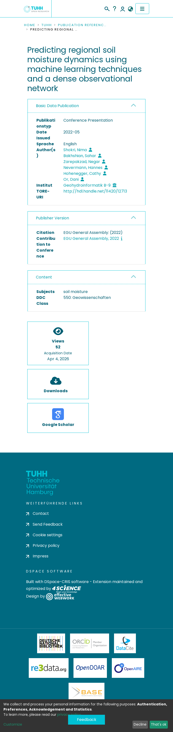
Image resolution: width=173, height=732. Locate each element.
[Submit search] (107, 8)
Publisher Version (52, 218)
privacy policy (69, 714)
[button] (130, 9)
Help (114, 8)
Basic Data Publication (57, 106)
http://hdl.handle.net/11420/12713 (95, 191)
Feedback (86, 719)
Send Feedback (44, 524)
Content (44, 277)
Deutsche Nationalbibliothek (51, 643)
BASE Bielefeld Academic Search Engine (86, 692)
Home (29, 25)
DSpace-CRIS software (66, 582)
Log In (122, 8)
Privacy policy (42, 545)
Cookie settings (44, 535)
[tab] (86, 106)
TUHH (47, 25)
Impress (37, 556)
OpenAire (128, 668)
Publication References (82, 25)
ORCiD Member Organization (89, 643)
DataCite (124, 643)
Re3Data (48, 668)
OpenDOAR (90, 668)
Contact (37, 513)
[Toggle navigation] (142, 8)
